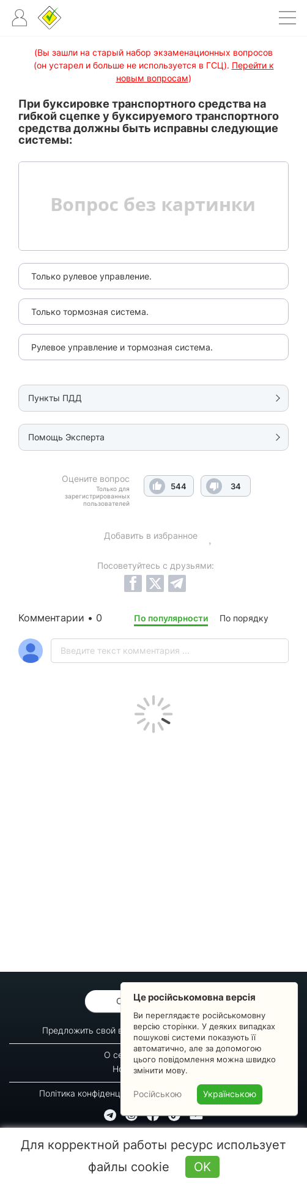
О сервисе (125, 1054)
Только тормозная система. (90, 311)
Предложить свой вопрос (94, 1030)
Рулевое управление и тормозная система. (122, 347)
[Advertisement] (153, 849)
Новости (130, 1068)
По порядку (244, 618)
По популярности (171, 618)
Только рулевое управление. (91, 276)
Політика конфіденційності (93, 1093)
